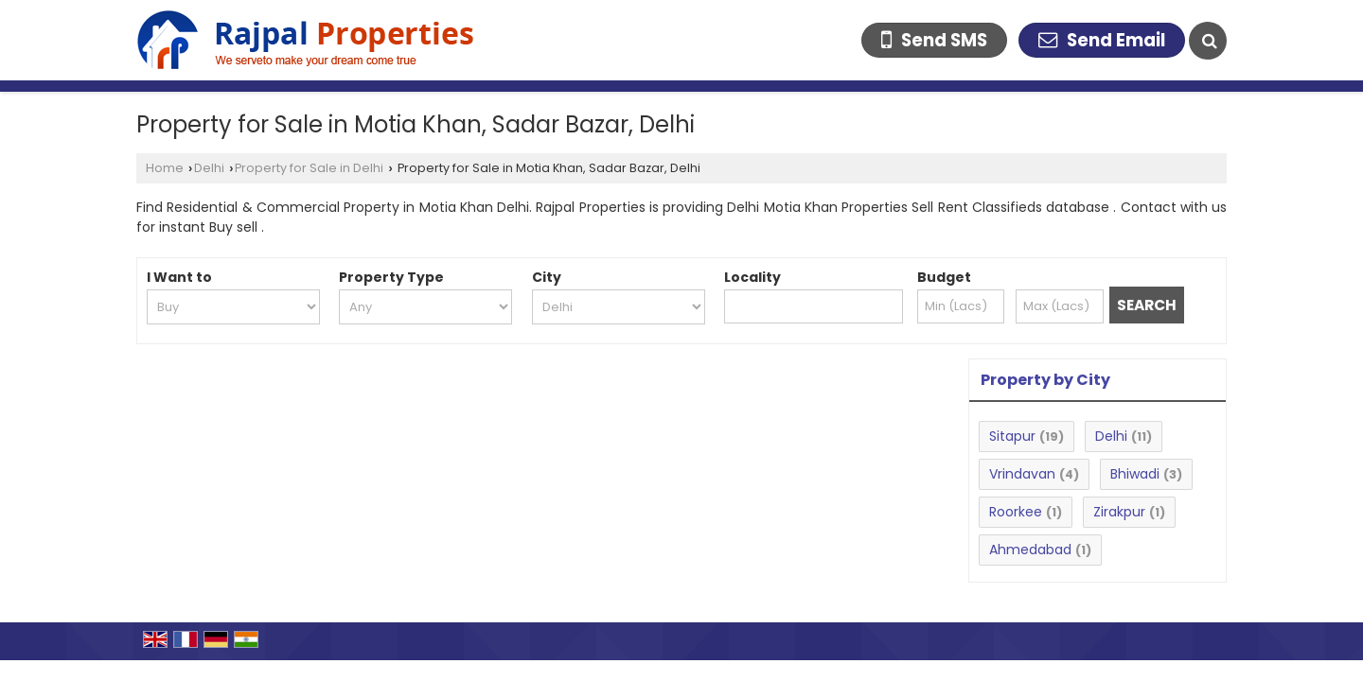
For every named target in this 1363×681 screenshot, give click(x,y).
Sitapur (1012, 436)
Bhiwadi (1134, 473)
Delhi (209, 168)
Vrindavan (1022, 473)
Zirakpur (1119, 511)
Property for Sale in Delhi (309, 168)
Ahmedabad (1030, 549)
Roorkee (1015, 511)
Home (165, 168)
